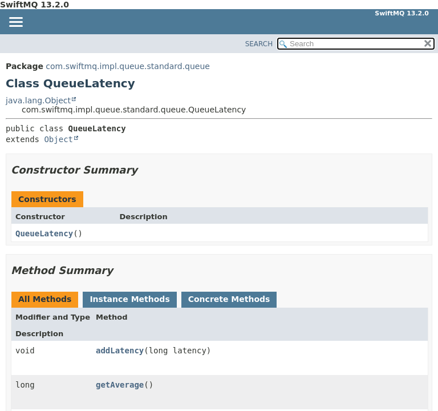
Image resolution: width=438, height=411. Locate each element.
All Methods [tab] (44, 299)
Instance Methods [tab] (129, 299)
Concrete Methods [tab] (229, 299)
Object (58, 139)
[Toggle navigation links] (15, 23)
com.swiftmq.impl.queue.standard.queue (128, 66)
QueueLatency (44, 233)
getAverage (120, 384)
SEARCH (259, 44)
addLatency (120, 350)
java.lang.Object (38, 100)
